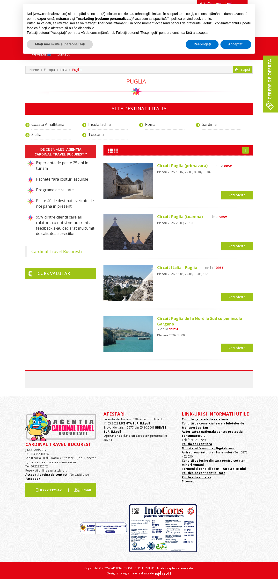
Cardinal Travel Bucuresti (56, 251)
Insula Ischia (99, 124)
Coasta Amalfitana (47, 124)
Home (34, 69)
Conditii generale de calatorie (205, 419)
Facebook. (33, 479)
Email (86, 489)
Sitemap (188, 481)
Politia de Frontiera (197, 444)
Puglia (76, 69)
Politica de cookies (196, 477)
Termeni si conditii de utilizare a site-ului (214, 469)
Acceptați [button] (235, 44)
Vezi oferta (236, 195)
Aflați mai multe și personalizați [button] (60, 44)
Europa (49, 69)
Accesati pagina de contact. (46, 475)
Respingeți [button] (202, 44)
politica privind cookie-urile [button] (191, 19)
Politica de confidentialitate (203, 473)
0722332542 (51, 489)
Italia (63, 69)
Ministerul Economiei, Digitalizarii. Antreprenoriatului (208, 450)
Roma (150, 124)
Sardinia (209, 124)
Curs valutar (53, 273)
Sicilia (36, 134)
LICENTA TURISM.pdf (134, 423)
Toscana (96, 134)
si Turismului (221, 452)
